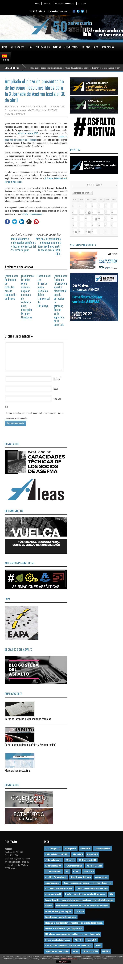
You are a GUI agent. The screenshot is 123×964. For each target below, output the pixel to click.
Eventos (57, 47)
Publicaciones (43, 47)
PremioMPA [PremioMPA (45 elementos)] (92, 940)
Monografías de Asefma (17, 770)
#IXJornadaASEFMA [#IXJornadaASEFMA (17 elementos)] (102, 848)
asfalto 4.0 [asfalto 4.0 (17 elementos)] (89, 871)
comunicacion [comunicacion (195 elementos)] (101, 877)
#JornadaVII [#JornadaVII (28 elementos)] (78, 854)
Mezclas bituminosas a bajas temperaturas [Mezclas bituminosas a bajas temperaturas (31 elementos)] (63, 928)
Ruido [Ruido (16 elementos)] (98, 945)
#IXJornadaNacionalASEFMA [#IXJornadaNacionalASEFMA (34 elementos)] (57, 854)
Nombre (56, 379)
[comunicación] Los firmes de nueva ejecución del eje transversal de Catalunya (45, 291)
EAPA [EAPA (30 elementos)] (111, 894)
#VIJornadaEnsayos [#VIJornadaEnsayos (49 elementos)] (53, 859)
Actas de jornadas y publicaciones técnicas (28, 719)
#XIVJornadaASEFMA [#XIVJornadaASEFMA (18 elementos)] (74, 865)
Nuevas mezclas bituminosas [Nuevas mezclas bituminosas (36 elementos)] (57, 940)
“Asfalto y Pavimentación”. (32, 214)
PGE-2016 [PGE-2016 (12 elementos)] (78, 940)
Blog (96, 47)
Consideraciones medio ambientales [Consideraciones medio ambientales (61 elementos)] (92, 888)
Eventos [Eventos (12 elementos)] (48, 905)
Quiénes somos (17, 47)
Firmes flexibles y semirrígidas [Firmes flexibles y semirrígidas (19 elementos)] (58, 911)
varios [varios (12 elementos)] (75, 951)
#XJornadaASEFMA (46, 110)
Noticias (47, 3)
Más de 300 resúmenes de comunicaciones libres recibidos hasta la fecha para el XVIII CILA (48, 246)
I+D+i (30, 47)
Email (55, 388)
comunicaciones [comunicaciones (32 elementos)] (52, 882)
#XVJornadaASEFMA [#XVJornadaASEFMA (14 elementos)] (53, 871)
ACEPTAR (63, 962)
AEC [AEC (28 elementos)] (67, 871)
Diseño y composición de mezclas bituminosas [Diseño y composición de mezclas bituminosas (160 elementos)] (85, 894)
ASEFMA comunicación (34, 106)
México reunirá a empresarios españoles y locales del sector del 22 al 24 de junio (23, 244)
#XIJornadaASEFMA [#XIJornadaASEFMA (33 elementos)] (53, 865)
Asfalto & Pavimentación (64, 3)
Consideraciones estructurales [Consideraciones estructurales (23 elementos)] (58, 888)
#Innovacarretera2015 (21, 110)
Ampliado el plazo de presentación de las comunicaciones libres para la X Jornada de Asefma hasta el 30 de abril (35, 91)
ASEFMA (10, 113)
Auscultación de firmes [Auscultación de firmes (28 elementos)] (81, 877)
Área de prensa (71, 47)
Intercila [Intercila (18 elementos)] (80, 911)
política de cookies (69, 959)
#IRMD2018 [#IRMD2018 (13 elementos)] (85, 848)
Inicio (37, 3)
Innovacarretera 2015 (28, 133)
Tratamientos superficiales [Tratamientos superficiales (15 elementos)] (57, 951)
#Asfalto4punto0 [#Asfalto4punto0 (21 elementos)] (53, 848)
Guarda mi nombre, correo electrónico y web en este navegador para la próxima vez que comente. (34, 415)
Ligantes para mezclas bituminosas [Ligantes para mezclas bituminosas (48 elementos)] (60, 917)
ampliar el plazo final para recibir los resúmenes (36, 138)
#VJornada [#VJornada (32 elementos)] (70, 859)
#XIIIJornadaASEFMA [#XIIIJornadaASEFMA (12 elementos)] (87, 859)
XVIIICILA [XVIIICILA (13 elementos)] (106, 951)
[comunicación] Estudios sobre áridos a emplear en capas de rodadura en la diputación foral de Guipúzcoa (29, 296)
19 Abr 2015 (11, 106)
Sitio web (57, 398)
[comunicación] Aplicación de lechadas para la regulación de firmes (13, 287)
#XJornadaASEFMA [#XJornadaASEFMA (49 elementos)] (94, 865)
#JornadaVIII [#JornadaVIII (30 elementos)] (92, 854)
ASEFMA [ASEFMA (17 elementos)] (76, 871)
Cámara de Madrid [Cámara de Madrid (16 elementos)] (53, 894)
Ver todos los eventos (82, 193)
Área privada (108, 47)
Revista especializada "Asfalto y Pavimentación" (30, 745)
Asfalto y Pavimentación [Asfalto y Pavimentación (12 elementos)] (55, 877)
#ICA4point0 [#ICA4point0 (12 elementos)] (70, 848)
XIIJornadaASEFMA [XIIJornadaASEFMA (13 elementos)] (90, 951)
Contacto (82, 3)
